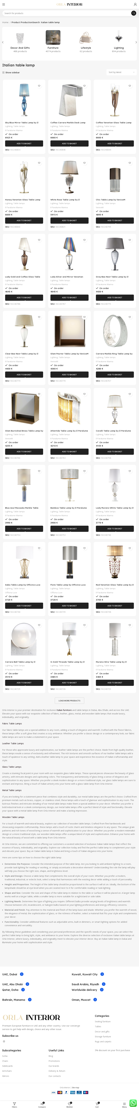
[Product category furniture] (53, 42)
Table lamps (19, 126)
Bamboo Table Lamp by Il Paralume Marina (64, 512)
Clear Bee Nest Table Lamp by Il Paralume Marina (22, 357)
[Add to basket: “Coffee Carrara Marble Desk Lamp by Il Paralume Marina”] (69, 144)
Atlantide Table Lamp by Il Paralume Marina (64, 434)
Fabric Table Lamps (12, 727)
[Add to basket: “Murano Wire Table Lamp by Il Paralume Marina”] (115, 687)
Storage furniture (103, 1040)
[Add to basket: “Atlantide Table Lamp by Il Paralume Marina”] (69, 454)
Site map (75, 1091)
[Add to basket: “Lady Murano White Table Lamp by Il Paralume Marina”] (115, 532)
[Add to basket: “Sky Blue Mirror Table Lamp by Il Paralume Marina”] (23, 144)
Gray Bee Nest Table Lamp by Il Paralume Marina (113, 279)
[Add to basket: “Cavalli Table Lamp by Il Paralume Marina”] (115, 454)
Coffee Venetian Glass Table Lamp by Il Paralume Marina (115, 124)
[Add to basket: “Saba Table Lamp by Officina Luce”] (23, 609)
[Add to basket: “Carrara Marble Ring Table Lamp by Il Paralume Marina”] (115, 377)
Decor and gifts (102, 1035)
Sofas (5, 1060)
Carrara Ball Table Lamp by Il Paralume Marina (20, 667)
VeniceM (100, 208)
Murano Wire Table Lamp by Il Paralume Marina (112, 667)
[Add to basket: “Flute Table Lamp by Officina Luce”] (69, 609)
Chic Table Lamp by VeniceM (111, 200)
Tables (98, 1030)
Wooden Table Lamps (13, 821)
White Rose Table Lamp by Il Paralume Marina (66, 202)
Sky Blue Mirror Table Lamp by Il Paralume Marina (22, 124)
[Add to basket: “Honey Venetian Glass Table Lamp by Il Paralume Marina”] (23, 222)
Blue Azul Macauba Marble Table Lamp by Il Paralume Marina (22, 512)
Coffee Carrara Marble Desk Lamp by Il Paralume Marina (69, 124)
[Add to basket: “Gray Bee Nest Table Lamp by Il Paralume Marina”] (115, 299)
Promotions (54, 1065)
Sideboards (7, 1069)
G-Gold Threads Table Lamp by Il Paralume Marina (68, 667)
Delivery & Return (57, 1074)
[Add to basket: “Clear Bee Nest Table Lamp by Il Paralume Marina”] (23, 377)
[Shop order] (121, 72)
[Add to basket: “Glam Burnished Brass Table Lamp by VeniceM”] (23, 454)
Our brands (54, 1069)
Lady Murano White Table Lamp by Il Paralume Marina (115, 512)
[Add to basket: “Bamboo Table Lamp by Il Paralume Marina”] (69, 532)
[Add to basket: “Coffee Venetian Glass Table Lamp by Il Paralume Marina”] (115, 144)
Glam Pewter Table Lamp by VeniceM (66, 357)
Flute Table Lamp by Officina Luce (69, 588)
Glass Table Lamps (12, 770)
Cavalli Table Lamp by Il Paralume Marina (115, 434)
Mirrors (5, 1079)
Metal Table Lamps (12, 794)
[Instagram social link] (4, 1045)
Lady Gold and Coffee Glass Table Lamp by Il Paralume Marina (23, 279)
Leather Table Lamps (13, 747)
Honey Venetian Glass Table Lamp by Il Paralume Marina (23, 202)
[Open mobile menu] (4, 4)
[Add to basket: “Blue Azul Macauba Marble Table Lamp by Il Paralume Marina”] (23, 532)
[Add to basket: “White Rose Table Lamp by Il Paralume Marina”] (69, 222)
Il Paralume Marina (13, 130)
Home (5, 22)
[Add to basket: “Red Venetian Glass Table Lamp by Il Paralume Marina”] (115, 609)
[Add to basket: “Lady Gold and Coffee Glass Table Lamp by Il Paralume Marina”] (23, 299)
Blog (51, 1060)
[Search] (69, 13)
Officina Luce (10, 595)
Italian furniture (64, 713)
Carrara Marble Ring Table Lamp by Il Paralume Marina (114, 357)
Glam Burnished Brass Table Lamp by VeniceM (23, 434)
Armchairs (7, 1074)
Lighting (8, 126)
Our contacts (55, 1079)
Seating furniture (103, 1025)
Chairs (5, 1065)
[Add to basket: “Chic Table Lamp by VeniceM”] (115, 222)
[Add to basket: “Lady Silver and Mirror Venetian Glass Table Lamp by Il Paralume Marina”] (69, 299)
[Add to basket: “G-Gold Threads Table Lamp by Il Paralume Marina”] (69, 687)
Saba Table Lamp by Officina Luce (23, 588)
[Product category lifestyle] (86, 42)
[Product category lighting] (119, 42)
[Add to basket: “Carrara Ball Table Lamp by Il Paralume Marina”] (23, 687)
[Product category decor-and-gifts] (20, 42)
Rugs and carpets (103, 1045)
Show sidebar (12, 72)
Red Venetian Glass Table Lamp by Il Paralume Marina (115, 589)
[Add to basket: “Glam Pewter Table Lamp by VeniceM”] (69, 377)
